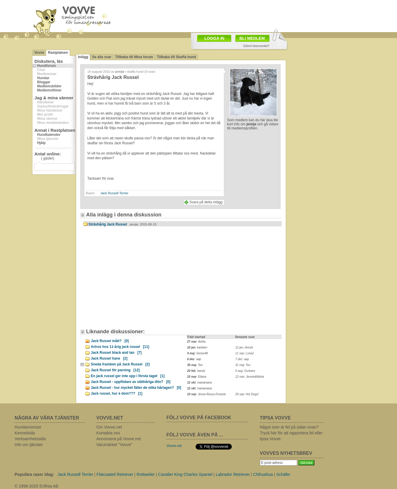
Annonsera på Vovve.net (118, 438)
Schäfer (283, 474)
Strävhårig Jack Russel (122, 224)
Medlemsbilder (49, 86)
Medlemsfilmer (49, 90)
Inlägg (83, 57)
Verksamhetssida (30, 438)
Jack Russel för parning (115, 370)
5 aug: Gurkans (245, 370)
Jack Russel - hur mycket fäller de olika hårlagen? (136, 388)
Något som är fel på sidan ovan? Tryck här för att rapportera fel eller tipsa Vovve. (291, 433)
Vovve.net (174, 446)
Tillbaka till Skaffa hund (176, 57)
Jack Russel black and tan (116, 353)
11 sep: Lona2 (244, 353)
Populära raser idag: (34, 474)
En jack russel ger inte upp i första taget (128, 376)
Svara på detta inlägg (205, 202)
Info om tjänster (29, 444)
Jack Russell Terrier (114, 193)
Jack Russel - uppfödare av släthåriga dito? (130, 382)
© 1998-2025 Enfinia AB (36, 486)
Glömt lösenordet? (256, 46)
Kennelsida (25, 433)
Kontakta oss (108, 433)
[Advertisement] (232, 15)
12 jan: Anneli (244, 347)
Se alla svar (101, 57)
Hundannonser (28, 427)
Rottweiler (146, 474)
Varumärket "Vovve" (114, 444)
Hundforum (46, 66)
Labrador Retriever (233, 474)
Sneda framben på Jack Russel (120, 364)
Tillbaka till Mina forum (134, 57)
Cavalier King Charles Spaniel (185, 474)
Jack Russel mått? (110, 341)
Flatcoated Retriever (114, 474)
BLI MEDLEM (252, 38)
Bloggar (43, 82)
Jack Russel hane (109, 358)
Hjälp (41, 143)
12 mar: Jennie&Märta (249, 376)
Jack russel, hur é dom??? (116, 393)
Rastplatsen (58, 53)
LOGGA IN (214, 38)
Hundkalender (48, 135)
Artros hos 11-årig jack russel (120, 347)
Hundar (43, 78)
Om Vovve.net (109, 427)
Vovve (39, 53)
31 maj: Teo (242, 365)
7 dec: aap (242, 359)
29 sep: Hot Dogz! (247, 394)
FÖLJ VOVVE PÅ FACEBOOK (198, 417)
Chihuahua (263, 474)
